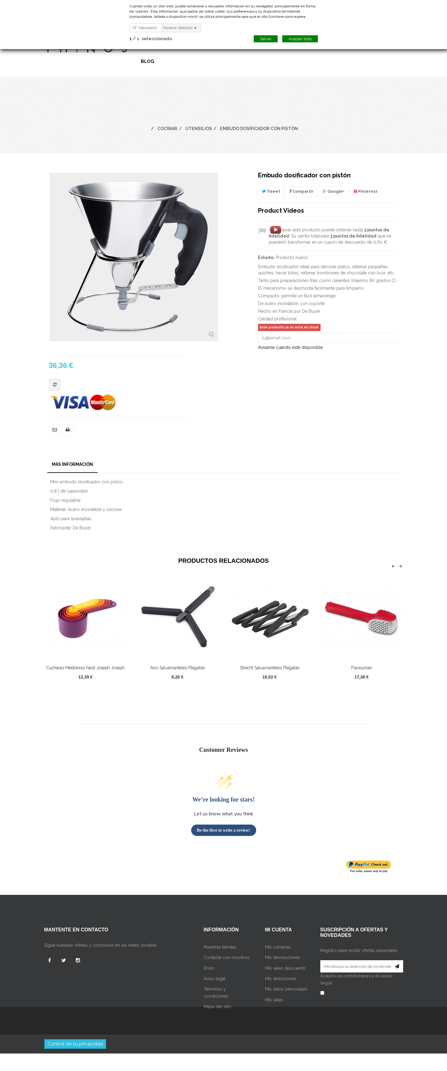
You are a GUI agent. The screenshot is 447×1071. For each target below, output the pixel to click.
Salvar (266, 39)
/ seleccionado (150, 38)
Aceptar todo (300, 39)
